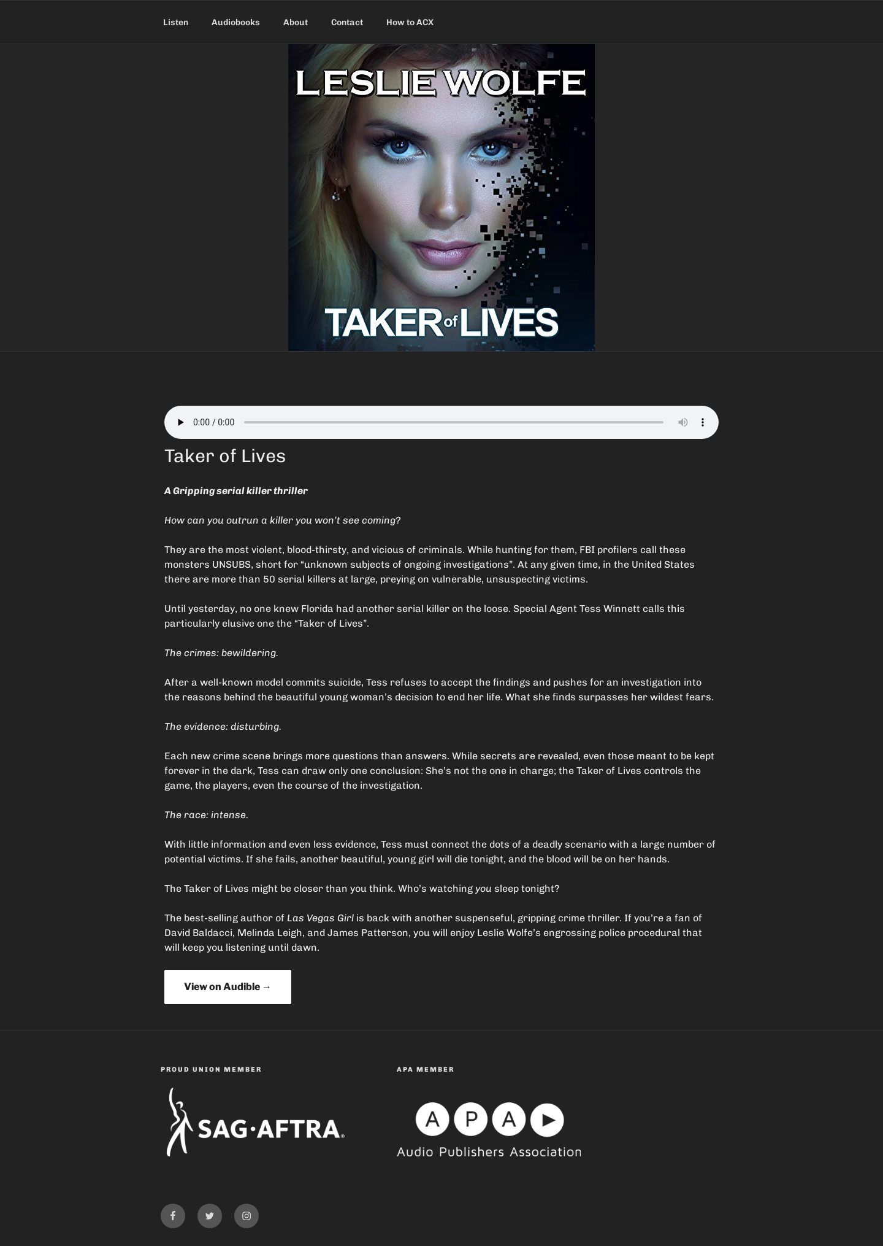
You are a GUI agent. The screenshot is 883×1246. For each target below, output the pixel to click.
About (295, 22)
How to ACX (410, 22)
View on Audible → (228, 987)
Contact (347, 22)
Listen (175, 22)
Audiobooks (236, 22)
